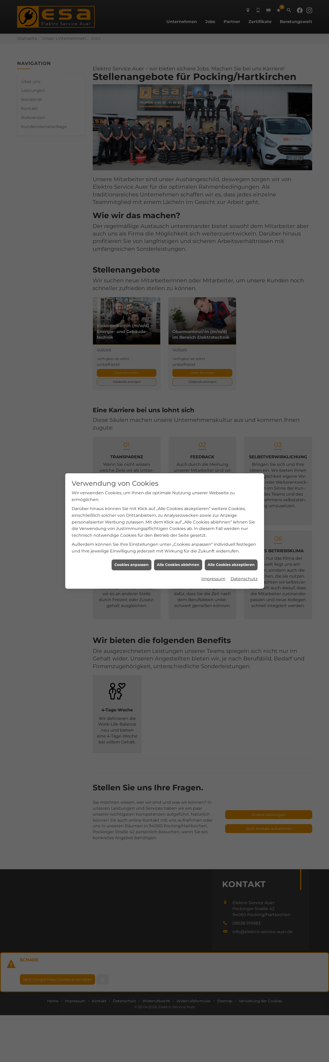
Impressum (213, 554)
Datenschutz (244, 554)
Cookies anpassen (131, 540)
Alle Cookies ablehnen (178, 540)
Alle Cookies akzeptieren (231, 540)
